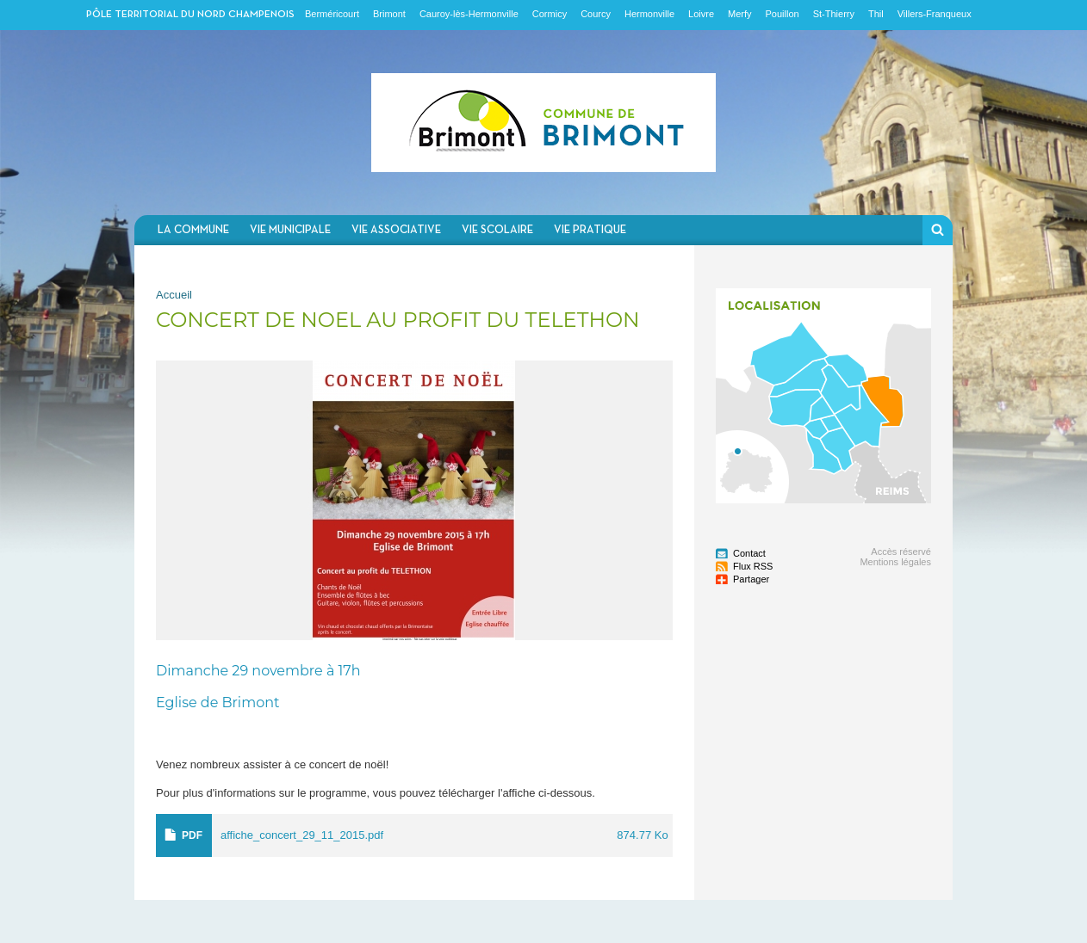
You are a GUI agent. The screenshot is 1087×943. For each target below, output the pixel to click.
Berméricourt (332, 14)
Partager (751, 579)
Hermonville (649, 14)
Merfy (740, 14)
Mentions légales (895, 562)
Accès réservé (901, 551)
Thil (876, 14)
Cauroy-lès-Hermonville (469, 14)
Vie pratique (590, 230)
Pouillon (782, 14)
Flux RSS (753, 566)
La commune (193, 230)
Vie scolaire (497, 230)
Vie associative (396, 230)
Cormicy (549, 14)
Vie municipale (290, 230)
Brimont (389, 14)
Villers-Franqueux (935, 14)
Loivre (701, 14)
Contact (749, 553)
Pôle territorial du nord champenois (190, 14)
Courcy (596, 14)
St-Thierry (833, 14)
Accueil (174, 294)
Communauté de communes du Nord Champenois (543, 122)
